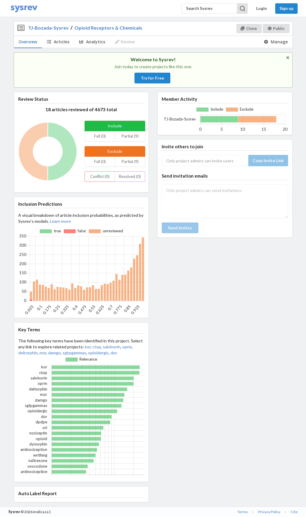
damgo (54, 352)
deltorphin (28, 352)
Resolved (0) (130, 176)
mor (42, 352)
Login (261, 8)
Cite (294, 512)
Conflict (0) (99, 176)
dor (114, 352)
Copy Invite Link (268, 160)
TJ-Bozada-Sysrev (48, 27)
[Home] (23, 8)
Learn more (60, 221)
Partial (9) (130, 136)
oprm (127, 346)
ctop (96, 346)
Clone (248, 28)
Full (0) (100, 136)
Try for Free (152, 77)
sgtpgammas (74, 352)
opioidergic (98, 352)
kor (88, 346)
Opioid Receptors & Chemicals (108, 27)
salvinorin (111, 346)
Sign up (286, 8)
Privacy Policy (269, 512)
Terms (242, 512)
